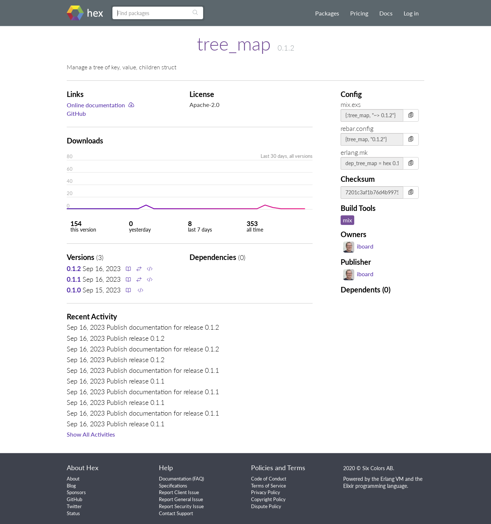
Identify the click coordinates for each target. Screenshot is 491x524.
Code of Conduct (268, 479)
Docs (386, 13)
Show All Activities (91, 434)
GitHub (76, 113)
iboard (358, 246)
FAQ (198, 479)
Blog (71, 486)
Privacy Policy (265, 492)
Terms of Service (268, 486)
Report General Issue (181, 499)
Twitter (74, 506)
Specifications (173, 486)
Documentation (175, 479)
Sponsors (76, 492)
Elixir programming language (375, 486)
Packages (327, 13)
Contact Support (176, 513)
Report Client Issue (179, 492)
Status (73, 513)
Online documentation (96, 104)
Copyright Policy (268, 499)
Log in (411, 13)
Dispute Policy (266, 506)
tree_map (234, 43)
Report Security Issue (181, 506)
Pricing (359, 13)
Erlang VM (392, 479)
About (73, 479)
